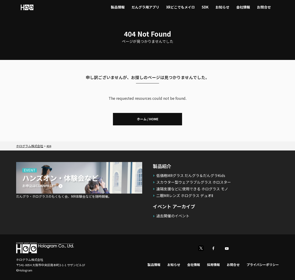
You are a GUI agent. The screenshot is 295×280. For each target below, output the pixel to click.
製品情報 (118, 7)
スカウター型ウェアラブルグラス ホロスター (193, 182)
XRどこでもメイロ (180, 7)
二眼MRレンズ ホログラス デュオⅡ (184, 195)
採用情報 (213, 264)
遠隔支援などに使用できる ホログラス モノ (192, 189)
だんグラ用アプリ (145, 7)
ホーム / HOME (147, 119)
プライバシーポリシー (263, 264)
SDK (205, 7)
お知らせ (222, 7)
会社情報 (243, 7)
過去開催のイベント (172, 215)
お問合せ (264, 7)
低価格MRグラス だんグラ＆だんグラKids (190, 175)
